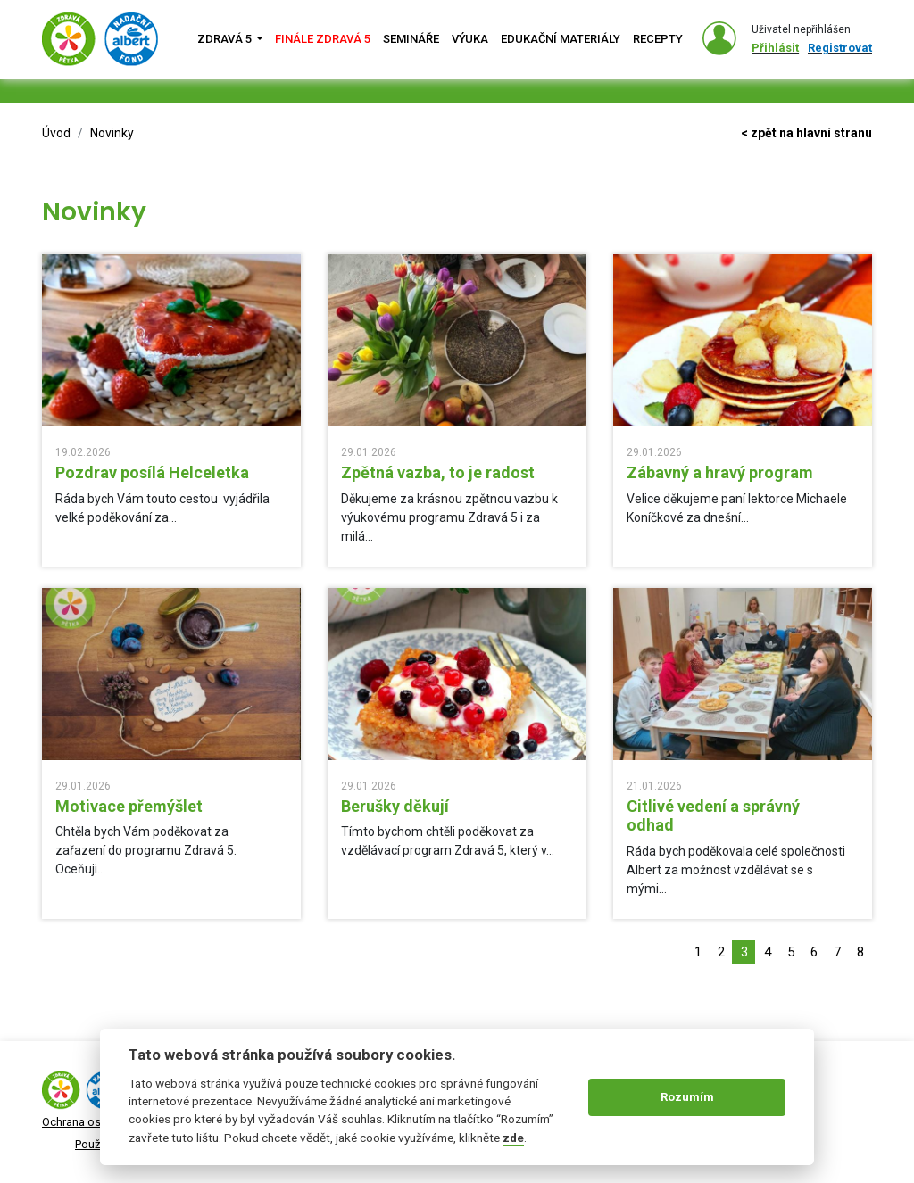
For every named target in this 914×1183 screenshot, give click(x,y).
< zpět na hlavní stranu (806, 133)
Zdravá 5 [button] (225, 39)
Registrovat (840, 47)
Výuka (470, 39)
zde (513, 1137)
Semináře (411, 39)
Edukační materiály (560, 39)
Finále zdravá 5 (322, 39)
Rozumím (687, 1097)
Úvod (56, 133)
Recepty (658, 39)
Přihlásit (775, 47)
